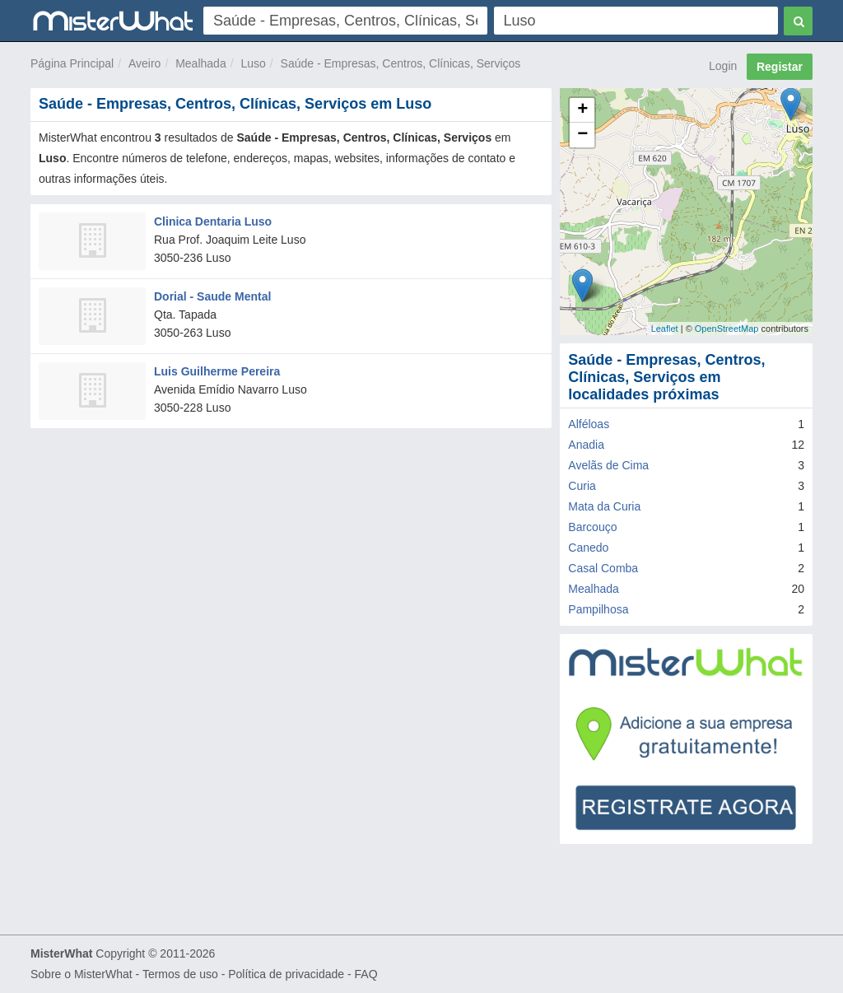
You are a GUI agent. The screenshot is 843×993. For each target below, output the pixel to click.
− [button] (582, 135)
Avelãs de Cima (608, 465)
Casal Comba (603, 568)
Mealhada (200, 63)
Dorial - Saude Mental (212, 296)
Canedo (588, 547)
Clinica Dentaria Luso (213, 221)
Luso (252, 63)
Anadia (586, 444)
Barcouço (592, 527)
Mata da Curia (604, 506)
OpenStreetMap (727, 328)
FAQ (366, 974)
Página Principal (72, 63)
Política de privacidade (286, 974)
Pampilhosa (598, 609)
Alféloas (588, 424)
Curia (581, 485)
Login (723, 65)
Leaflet (664, 328)
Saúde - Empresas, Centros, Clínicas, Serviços (401, 63)
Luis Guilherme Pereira (217, 371)
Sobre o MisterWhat (81, 974)
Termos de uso (180, 974)
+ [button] (582, 110)
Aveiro (144, 63)
